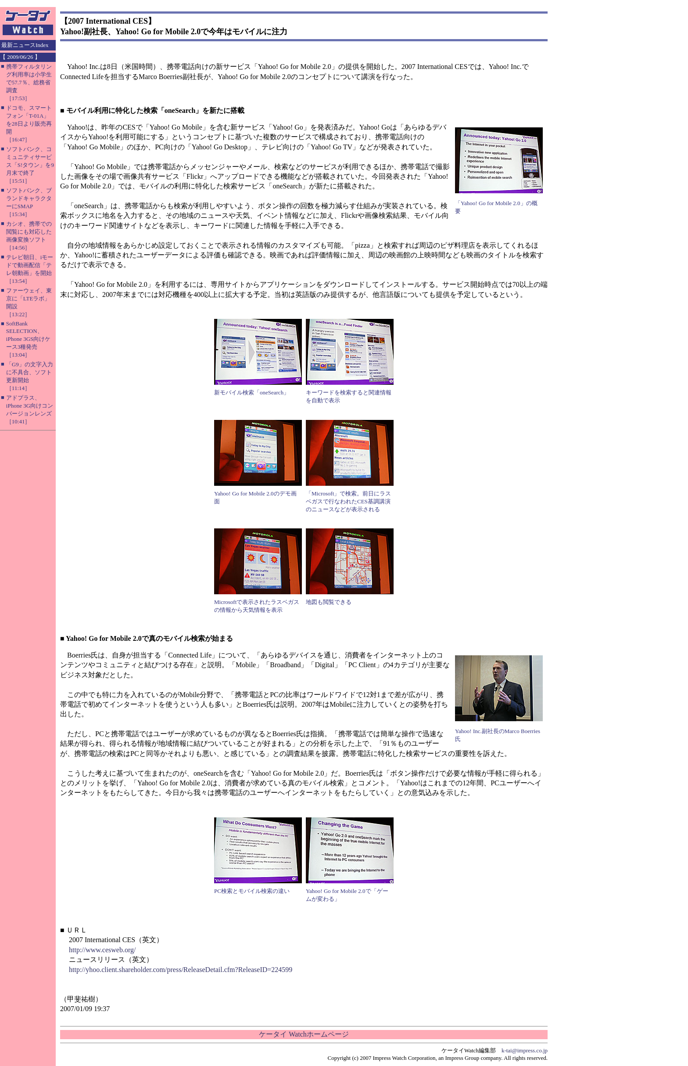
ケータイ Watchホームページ (303, 1034)
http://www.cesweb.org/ (102, 950)
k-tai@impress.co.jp (525, 1050)
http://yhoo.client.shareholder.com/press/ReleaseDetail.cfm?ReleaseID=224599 (180, 969)
